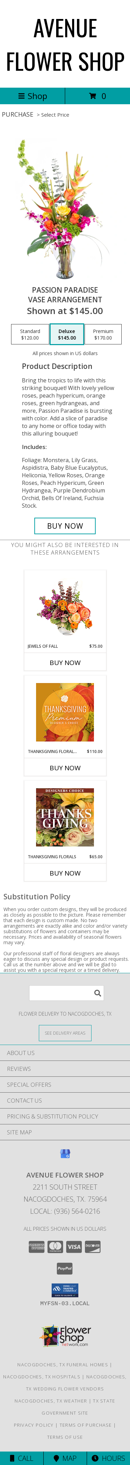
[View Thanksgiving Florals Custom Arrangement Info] (65, 817)
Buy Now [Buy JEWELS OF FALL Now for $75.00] (65, 662)
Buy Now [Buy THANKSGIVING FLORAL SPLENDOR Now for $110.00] (65, 767)
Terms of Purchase (86, 1425)
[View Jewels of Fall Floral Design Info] (65, 607)
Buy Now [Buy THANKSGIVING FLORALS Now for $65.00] (65, 873)
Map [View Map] (65, 1458)
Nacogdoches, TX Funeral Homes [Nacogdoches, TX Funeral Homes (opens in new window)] (62, 1364)
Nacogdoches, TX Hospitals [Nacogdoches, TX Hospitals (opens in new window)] (41, 1377)
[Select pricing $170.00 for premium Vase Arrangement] (103, 334)
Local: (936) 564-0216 (65, 1211)
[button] (65, 1290)
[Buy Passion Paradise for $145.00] (65, 526)
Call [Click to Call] (21, 1458)
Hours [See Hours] (108, 1458)
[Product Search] (66, 993)
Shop (32, 95)
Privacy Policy (34, 1425)
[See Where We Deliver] (65, 1032)
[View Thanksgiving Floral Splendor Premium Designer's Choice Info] (65, 712)
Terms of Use (65, 1437)
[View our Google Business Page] (65, 1157)
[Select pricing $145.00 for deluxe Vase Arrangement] (67, 334)
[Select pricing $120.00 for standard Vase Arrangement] (30, 334)
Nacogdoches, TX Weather (51, 1401)
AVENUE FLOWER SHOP (65, 43)
